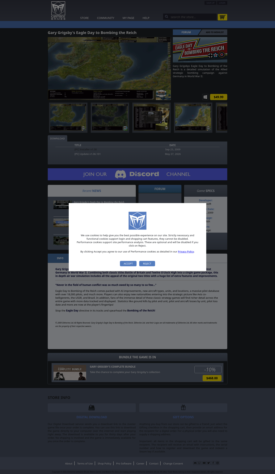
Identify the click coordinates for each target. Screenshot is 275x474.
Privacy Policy (186, 251)
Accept (128, 263)
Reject (147, 263)
